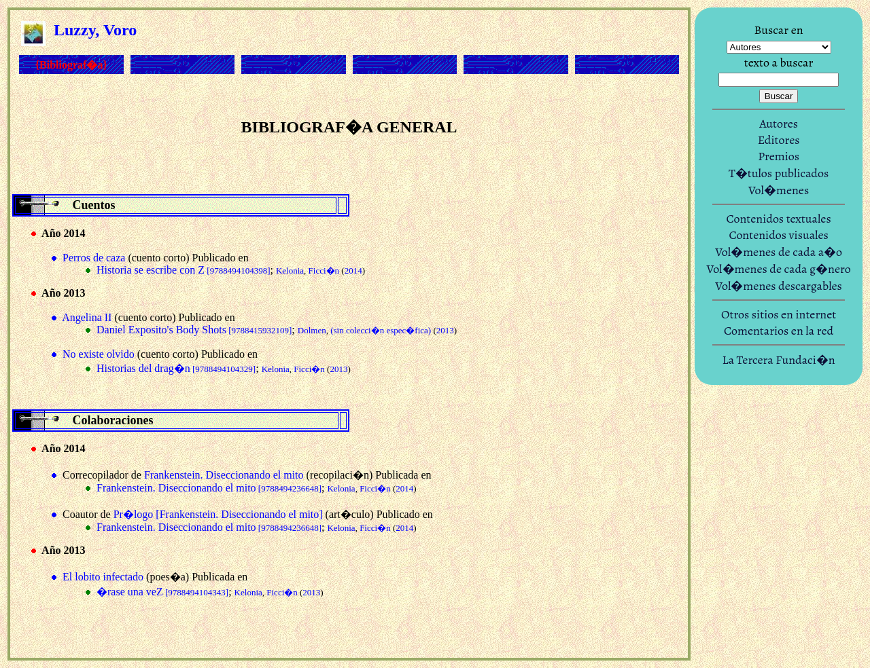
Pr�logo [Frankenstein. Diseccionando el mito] (218, 514)
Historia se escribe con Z (183, 270)
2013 (445, 330)
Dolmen (312, 330)
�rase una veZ (162, 591)
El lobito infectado (103, 576)
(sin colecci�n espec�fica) (380, 330)
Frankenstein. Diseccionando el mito (224, 475)
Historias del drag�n (176, 368)
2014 (353, 270)
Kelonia (290, 270)
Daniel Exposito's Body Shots (194, 329)
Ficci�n (324, 270)
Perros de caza (94, 257)
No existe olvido (99, 354)
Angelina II (86, 317)
